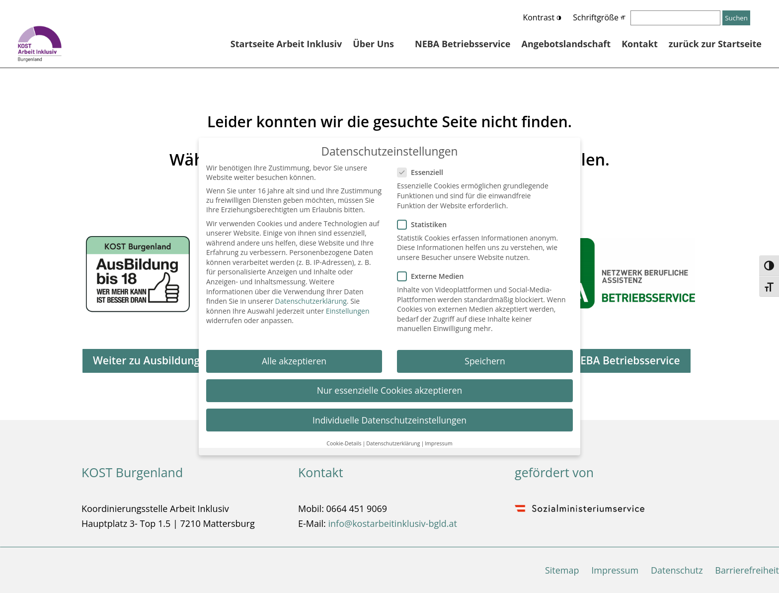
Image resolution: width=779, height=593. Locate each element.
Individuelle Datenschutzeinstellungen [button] (389, 416)
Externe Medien (434, 272)
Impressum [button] (438, 438)
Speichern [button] (485, 357)
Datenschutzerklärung (311, 297)
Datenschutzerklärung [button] (393, 438)
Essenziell (424, 168)
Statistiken (426, 220)
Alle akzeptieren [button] (294, 357)
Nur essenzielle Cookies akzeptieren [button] (390, 386)
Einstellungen (348, 306)
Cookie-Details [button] (343, 438)
